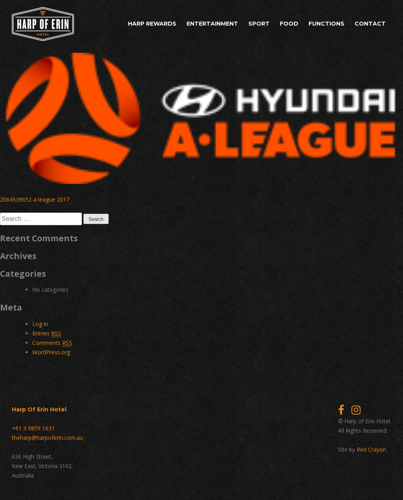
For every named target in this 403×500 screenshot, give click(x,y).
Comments (52, 343)
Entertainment (212, 23)
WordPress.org (51, 352)
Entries (46, 333)
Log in (40, 324)
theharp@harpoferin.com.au (47, 437)
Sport (259, 23)
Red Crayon (371, 449)
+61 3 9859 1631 (33, 428)
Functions (326, 23)
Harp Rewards (152, 23)
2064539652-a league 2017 (34, 199)
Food (289, 23)
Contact (370, 23)
